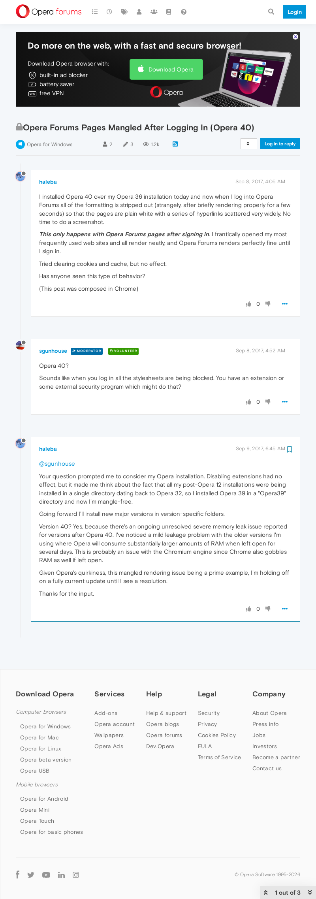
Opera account (114, 700)
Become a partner (276, 733)
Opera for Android (44, 774)
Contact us (267, 744)
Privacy (207, 700)
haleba (48, 157)
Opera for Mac (39, 713)
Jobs (258, 711)
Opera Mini (34, 785)
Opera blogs (162, 700)
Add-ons (105, 689)
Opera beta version (45, 735)
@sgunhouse (57, 439)
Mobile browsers (37, 760)
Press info (265, 700)
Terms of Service (219, 733)
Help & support (166, 689)
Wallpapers (109, 711)
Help (154, 670)
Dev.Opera (160, 722)
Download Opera (171, 45)
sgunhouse (53, 326)
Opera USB (35, 746)
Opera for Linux (40, 724)
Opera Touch (37, 797)
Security (209, 689)
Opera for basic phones (51, 808)
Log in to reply (280, 119)
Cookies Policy (217, 711)
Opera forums (164, 711)
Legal (207, 670)
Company (269, 670)
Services (109, 670)
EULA (205, 722)
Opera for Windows (49, 120)
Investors (264, 722)
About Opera (269, 689)
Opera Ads (108, 722)
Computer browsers (41, 688)
